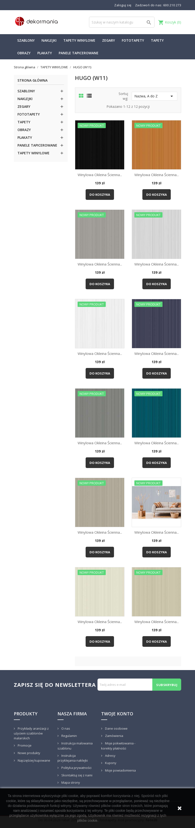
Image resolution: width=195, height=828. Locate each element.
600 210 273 (172, 5)
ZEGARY (108, 40)
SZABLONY (26, 40)
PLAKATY (44, 53)
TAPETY (157, 40)
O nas (65, 728)
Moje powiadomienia (120, 770)
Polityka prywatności (76, 768)
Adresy (109, 755)
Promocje (24, 745)
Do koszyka (99, 194)
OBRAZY (24, 53)
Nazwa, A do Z (154, 96)
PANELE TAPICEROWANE (78, 53)
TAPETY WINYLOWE (79, 40)
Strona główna (32, 80)
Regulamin (69, 736)
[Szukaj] (121, 22)
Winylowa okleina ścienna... (100, 174)
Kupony (110, 763)
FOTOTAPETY (133, 40)
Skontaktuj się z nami (76, 775)
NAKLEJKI (49, 40)
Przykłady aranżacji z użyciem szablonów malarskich (31, 733)
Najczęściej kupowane (33, 760)
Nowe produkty (28, 753)
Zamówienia (113, 736)
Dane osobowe (116, 728)
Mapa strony (70, 782)
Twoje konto (117, 714)
